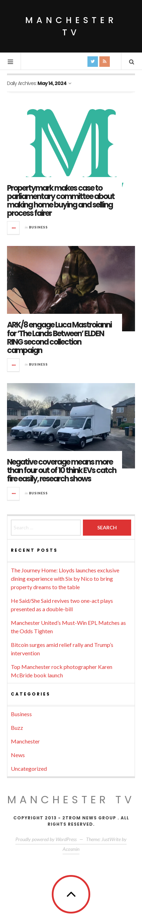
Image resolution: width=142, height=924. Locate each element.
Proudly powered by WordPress (46, 839)
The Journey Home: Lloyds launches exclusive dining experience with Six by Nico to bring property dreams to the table (65, 578)
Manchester (25, 741)
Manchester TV (71, 26)
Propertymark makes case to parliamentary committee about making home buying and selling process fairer (60, 201)
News (18, 755)
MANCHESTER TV (71, 799)
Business (38, 227)
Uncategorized (29, 768)
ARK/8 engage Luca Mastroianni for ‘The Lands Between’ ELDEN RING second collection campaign (59, 337)
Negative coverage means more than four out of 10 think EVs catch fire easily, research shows (61, 470)
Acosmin (71, 849)
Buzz (17, 727)
